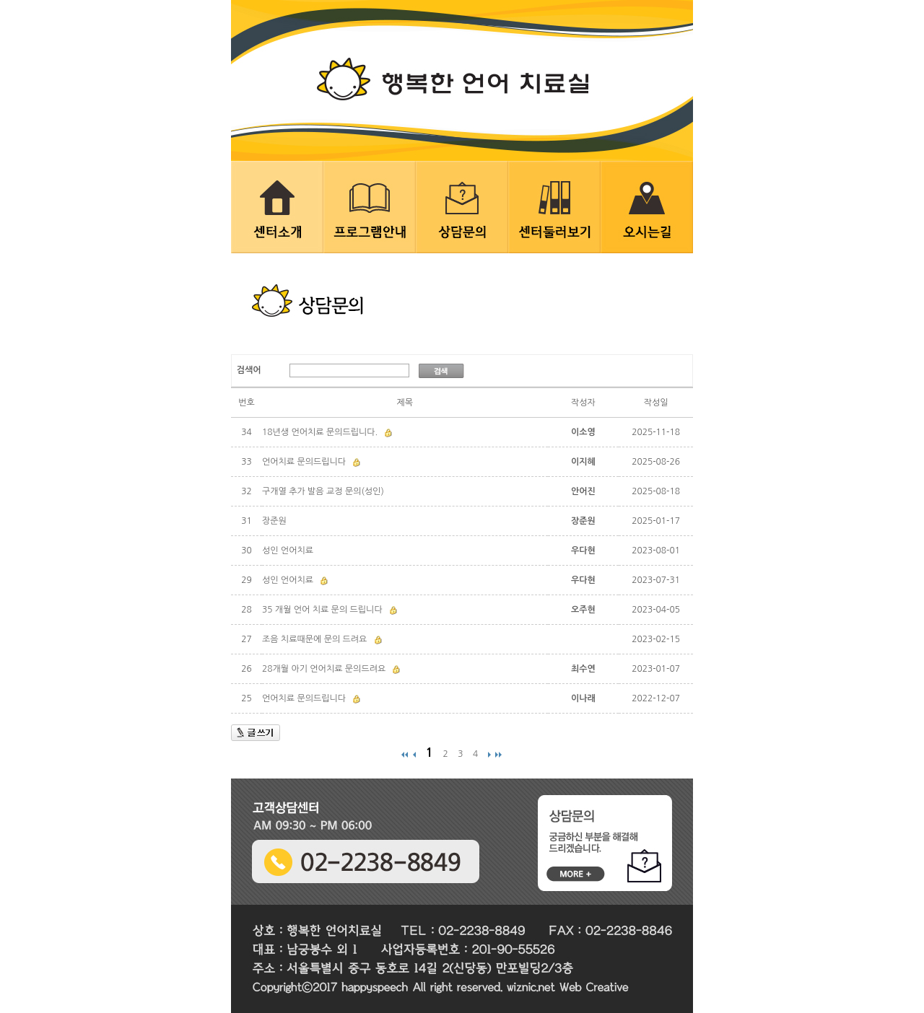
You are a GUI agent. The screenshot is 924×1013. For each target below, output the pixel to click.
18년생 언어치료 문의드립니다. (320, 432)
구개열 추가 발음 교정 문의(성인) (323, 491)
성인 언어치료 (287, 550)
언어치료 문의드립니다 (304, 461)
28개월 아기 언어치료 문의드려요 (323, 669)
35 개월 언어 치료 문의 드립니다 (322, 609)
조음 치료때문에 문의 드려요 (314, 639)
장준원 (274, 521)
